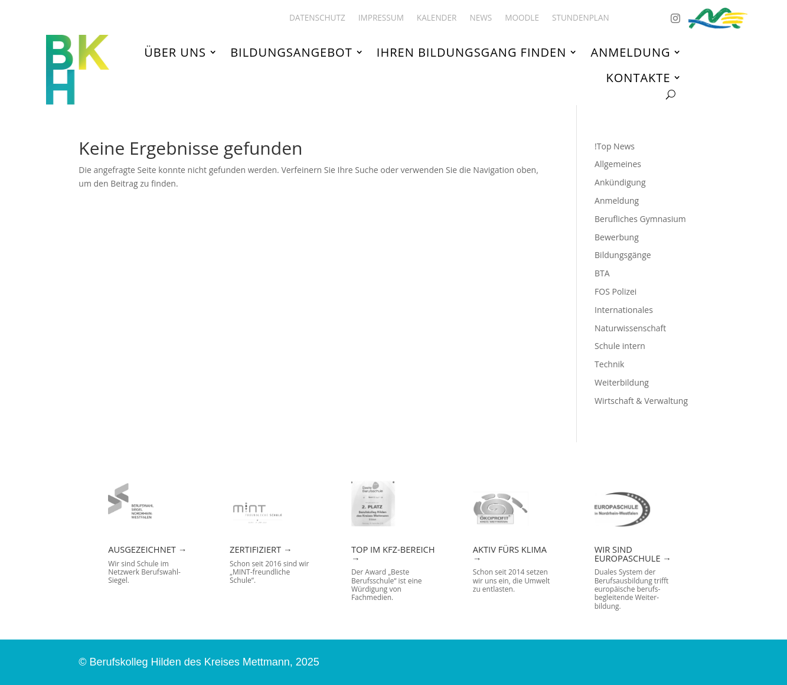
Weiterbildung (622, 382)
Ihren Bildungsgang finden (471, 52)
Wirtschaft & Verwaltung (641, 400)
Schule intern (620, 345)
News (480, 18)
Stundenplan (580, 18)
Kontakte (638, 77)
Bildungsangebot (291, 52)
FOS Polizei (615, 291)
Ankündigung (620, 182)
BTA (602, 273)
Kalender (437, 18)
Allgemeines (618, 163)
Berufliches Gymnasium (640, 218)
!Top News (615, 146)
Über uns (175, 52)
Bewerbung (617, 237)
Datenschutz (317, 18)
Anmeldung (631, 52)
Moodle (522, 18)
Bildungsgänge (623, 254)
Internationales (624, 309)
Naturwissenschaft (630, 328)
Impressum (381, 18)
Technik (609, 364)
